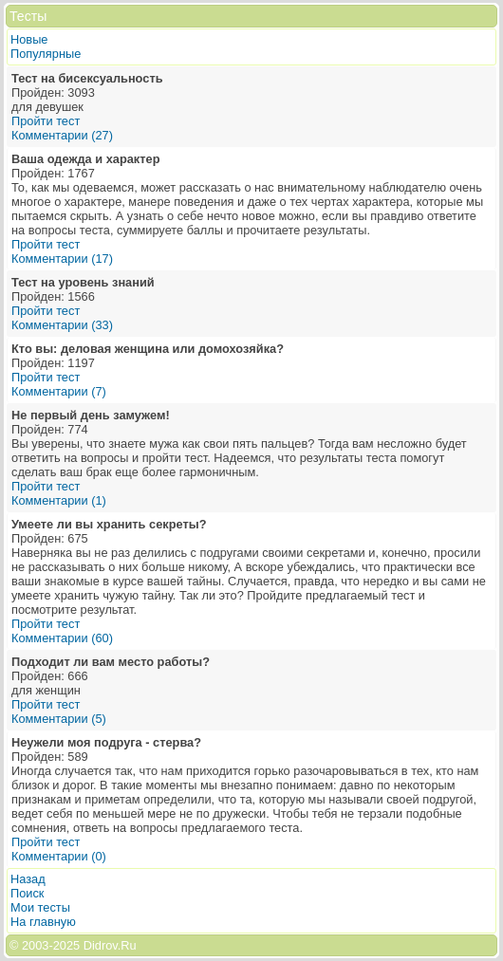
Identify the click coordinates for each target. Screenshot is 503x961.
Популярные (45, 53)
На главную (43, 922)
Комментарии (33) (62, 325)
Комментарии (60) (62, 638)
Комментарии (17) (62, 258)
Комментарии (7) (58, 391)
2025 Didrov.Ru (95, 945)
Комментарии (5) (58, 719)
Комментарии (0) (58, 856)
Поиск (27, 893)
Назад (28, 879)
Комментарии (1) (58, 500)
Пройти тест (45, 121)
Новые (28, 39)
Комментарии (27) (62, 135)
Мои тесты (40, 907)
